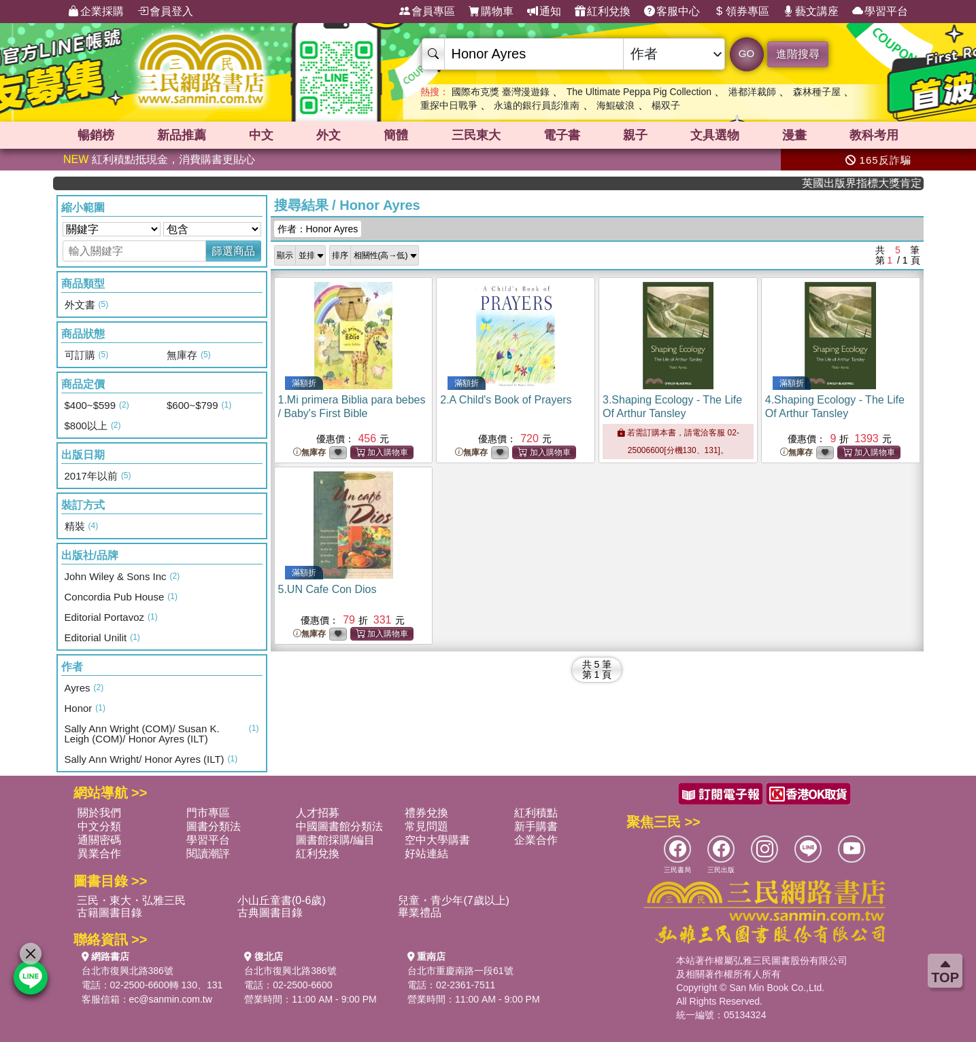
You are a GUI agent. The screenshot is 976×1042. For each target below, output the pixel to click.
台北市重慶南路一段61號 (460, 970)
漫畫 (794, 135)
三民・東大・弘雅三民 (131, 900)
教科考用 (873, 135)
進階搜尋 (798, 54)
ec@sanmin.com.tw (170, 999)
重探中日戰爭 (448, 105)
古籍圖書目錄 (109, 912)
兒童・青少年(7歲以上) (453, 900)
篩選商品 (233, 251)
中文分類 (99, 826)
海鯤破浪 (615, 105)
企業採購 (96, 11)
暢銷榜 (96, 135)
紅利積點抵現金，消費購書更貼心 (159, 159)
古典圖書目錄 (270, 912)
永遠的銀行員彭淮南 (536, 105)
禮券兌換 (426, 813)
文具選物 (714, 135)
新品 (181, 135)
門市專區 (208, 813)
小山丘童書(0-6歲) (281, 900)
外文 (328, 135)
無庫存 (309, 453)
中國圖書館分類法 (339, 826)
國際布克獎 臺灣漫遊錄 (501, 91)
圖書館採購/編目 (335, 840)
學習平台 (880, 11)
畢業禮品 (419, 912)
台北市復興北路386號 (127, 970)
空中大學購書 (437, 840)
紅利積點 (536, 813)
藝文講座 (811, 11)
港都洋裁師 (752, 91)
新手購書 (536, 826)
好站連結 (426, 853)
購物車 (491, 11)
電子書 (561, 135)
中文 (261, 135)
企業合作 (536, 840)
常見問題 (426, 826)
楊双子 (666, 105)
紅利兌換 (602, 11)
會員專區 (427, 11)
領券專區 (741, 11)
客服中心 (672, 11)
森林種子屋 (817, 91)
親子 (635, 135)
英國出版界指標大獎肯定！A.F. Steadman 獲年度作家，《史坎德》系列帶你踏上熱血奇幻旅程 (876, 183)
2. (505, 400)
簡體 (396, 135)
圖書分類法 (213, 826)
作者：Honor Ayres (317, 228)
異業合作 (99, 853)
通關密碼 (99, 840)
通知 (544, 11)
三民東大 (476, 135)
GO (746, 53)
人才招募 (317, 813)
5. (327, 589)
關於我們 (99, 813)
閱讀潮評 (208, 853)
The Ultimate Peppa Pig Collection (639, 91)
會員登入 (165, 11)
